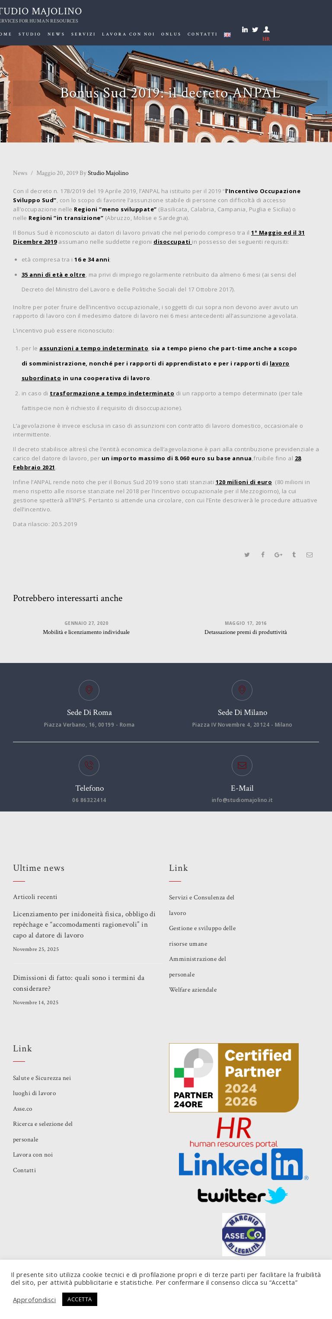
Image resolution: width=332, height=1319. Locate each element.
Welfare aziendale (193, 990)
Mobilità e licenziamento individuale (86, 633)
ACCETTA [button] (80, 1299)
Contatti (24, 1170)
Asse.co (23, 1109)
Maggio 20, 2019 (57, 173)
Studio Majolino (104, 173)
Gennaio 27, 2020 (86, 623)
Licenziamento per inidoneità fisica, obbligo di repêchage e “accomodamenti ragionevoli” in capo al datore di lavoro (84, 924)
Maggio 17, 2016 (246, 623)
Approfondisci (34, 1299)
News (20, 173)
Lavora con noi (33, 1155)
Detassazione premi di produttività (245, 633)
